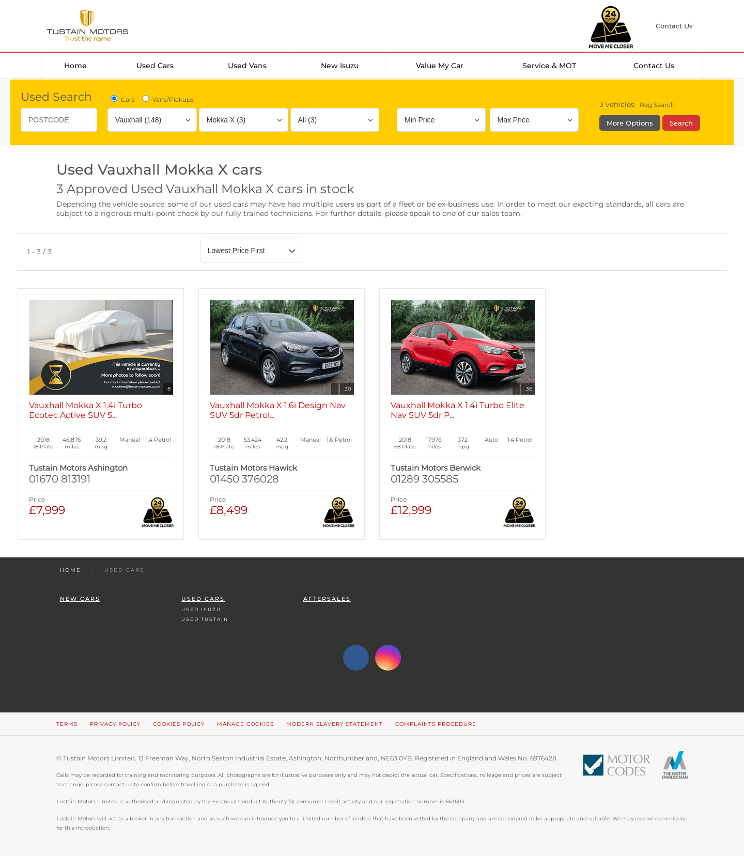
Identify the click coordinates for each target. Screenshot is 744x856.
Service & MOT (549, 65)
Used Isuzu (201, 609)
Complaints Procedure (435, 724)
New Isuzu (340, 65)
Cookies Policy (179, 724)
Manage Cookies (245, 724)
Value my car (439, 65)
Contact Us (653, 65)
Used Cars (155, 65)
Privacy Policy (115, 724)
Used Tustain (204, 619)
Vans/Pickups (167, 99)
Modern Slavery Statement (334, 724)
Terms (67, 724)
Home (75, 65)
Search (681, 123)
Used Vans (247, 65)
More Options (630, 123)
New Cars (80, 599)
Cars (122, 99)
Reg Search (657, 104)
